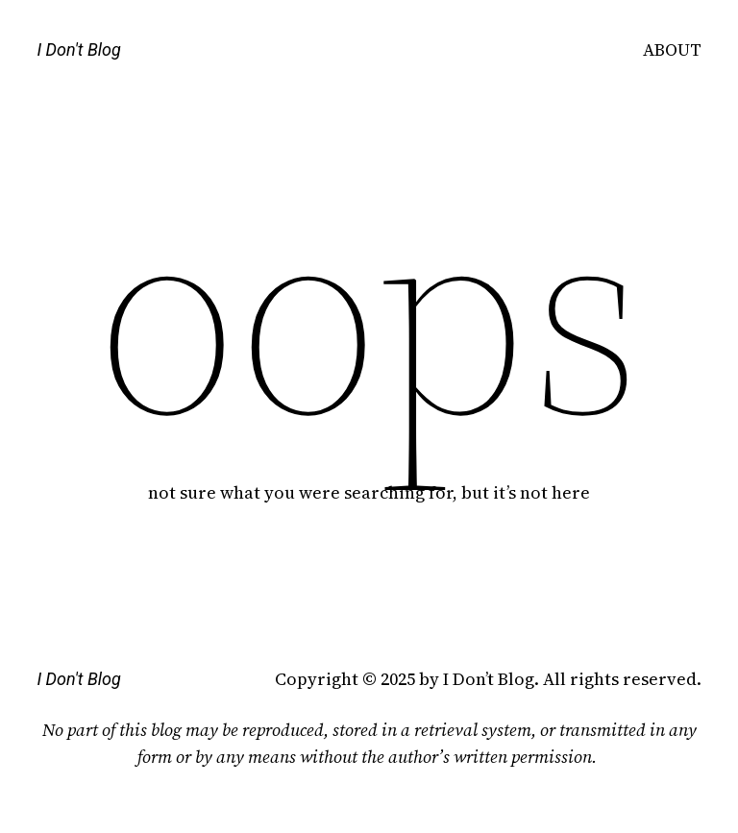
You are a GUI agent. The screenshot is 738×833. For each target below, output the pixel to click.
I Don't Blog (78, 49)
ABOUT (672, 49)
